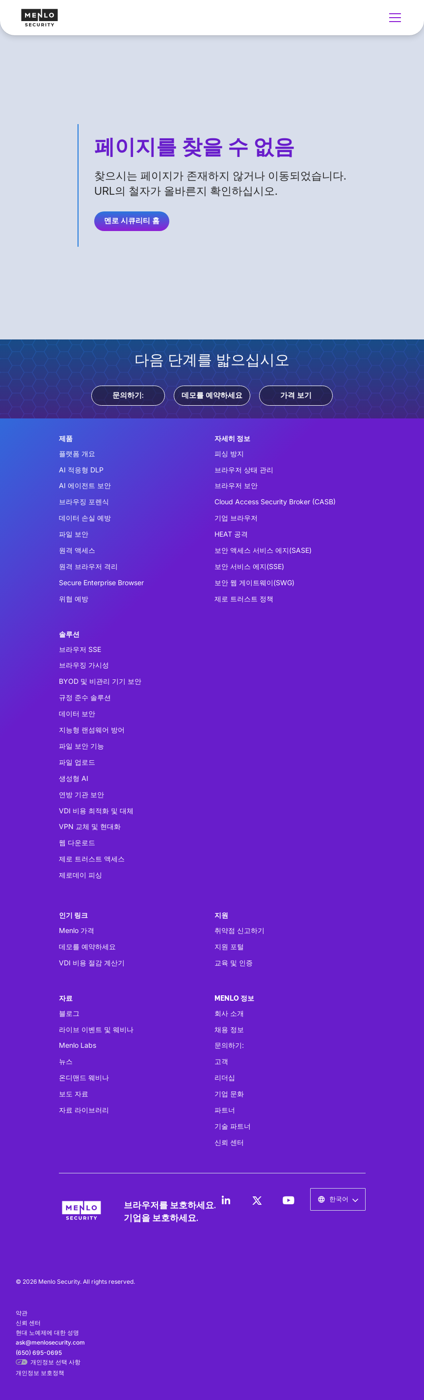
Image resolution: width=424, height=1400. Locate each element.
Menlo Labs (77, 1045)
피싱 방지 (229, 453)
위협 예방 (73, 599)
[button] (393, 17)
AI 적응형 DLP (81, 470)
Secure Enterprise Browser (101, 582)
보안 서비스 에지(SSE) (249, 566)
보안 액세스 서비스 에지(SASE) (263, 550)
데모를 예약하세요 (212, 395)
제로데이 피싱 (80, 875)
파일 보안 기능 (81, 746)
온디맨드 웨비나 (84, 1077)
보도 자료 (73, 1093)
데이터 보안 (77, 713)
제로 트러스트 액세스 (92, 859)
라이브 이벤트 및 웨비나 (96, 1029)
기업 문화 (229, 1093)
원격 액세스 (77, 550)
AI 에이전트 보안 (85, 485)
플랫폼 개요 (77, 453)
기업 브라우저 (236, 518)
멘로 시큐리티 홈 (131, 220)
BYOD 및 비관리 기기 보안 (100, 681)
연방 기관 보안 (81, 794)
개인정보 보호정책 (40, 1372)
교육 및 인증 (233, 963)
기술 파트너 (232, 1126)
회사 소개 (229, 1013)
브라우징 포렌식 (84, 501)
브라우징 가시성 (84, 665)
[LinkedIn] (225, 1200)
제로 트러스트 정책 (243, 599)
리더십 (224, 1077)
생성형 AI (73, 778)
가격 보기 (296, 395)
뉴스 (66, 1061)
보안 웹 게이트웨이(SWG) (254, 582)
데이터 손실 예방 (85, 518)
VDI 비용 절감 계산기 (92, 963)
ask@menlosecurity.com (50, 1342)
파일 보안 (73, 534)
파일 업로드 (77, 762)
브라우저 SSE (80, 649)
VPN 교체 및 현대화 (90, 826)
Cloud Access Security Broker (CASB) (275, 501)
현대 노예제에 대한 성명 (47, 1332)
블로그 (69, 1013)
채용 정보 (229, 1029)
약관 (21, 1313)
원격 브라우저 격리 (88, 566)
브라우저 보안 (236, 485)
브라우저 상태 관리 (243, 470)
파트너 (224, 1110)
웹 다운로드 (77, 842)
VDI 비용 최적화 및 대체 (96, 810)
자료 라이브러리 (84, 1110)
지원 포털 (229, 946)
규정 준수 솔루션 (85, 697)
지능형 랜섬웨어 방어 (92, 730)
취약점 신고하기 (239, 930)
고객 (221, 1061)
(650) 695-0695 (39, 1352)
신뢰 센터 (229, 1142)
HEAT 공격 (231, 534)
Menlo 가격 (76, 930)
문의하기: (128, 395)
